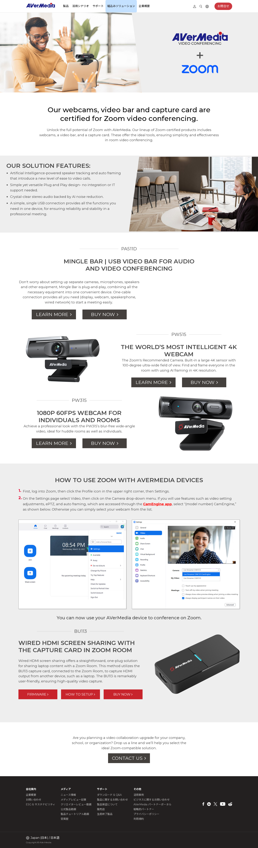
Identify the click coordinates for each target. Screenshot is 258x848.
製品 (66, 6)
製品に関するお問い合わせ (112, 799)
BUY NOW (103, 314)
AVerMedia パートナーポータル (152, 804)
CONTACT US (127, 758)
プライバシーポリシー (146, 814)
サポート (98, 6)
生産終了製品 (104, 814)
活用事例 (139, 794)
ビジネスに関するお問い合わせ (152, 799)
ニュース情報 (68, 794)
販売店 (101, 809)
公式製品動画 (68, 809)
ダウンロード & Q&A (109, 794)
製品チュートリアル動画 (75, 814)
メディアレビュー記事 (73, 799)
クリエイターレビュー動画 (76, 804)
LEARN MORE (52, 314)
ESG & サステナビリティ (40, 804)
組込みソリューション (121, 6)
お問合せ (223, 6)
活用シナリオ (80, 6)
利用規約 (139, 818)
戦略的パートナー (144, 809)
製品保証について (107, 804)
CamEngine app (157, 504)
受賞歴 (64, 818)
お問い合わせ (33, 799)
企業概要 (144, 6)
